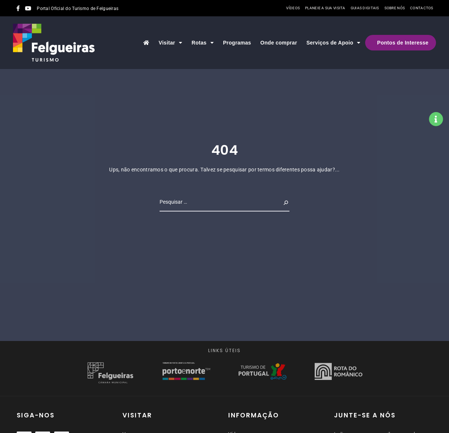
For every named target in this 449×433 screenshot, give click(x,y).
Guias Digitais (365, 8)
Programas (237, 43)
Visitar (171, 42)
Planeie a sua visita (325, 8)
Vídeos (293, 8)
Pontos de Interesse (402, 43)
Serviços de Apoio (334, 42)
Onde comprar (278, 43)
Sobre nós (394, 8)
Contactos (421, 8)
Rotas (202, 42)
